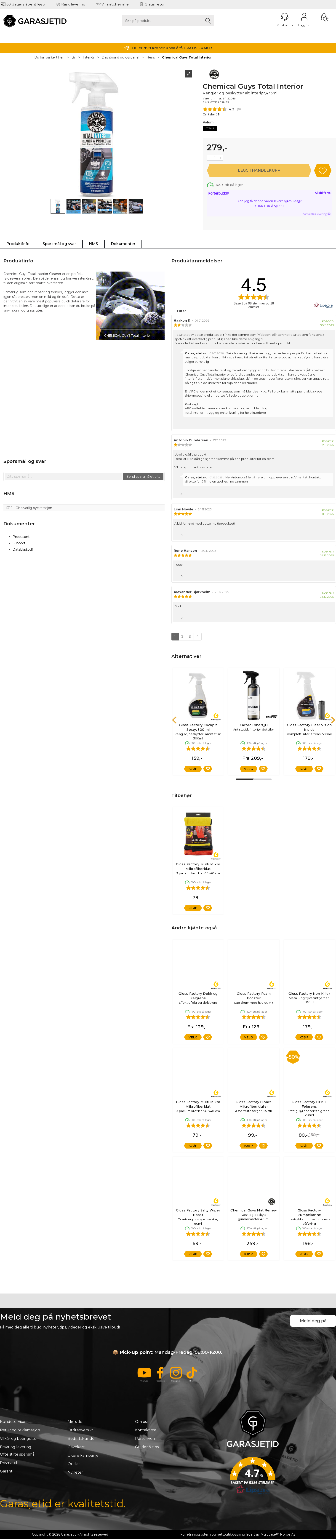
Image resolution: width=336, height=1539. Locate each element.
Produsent (21, 537)
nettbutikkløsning (231, 1534)
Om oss (141, 1421)
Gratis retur (155, 4)
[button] (252, 1477)
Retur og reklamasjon (20, 1430)
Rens (151, 57)
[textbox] (63, 476)
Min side (75, 1421)
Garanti (6, 1471)
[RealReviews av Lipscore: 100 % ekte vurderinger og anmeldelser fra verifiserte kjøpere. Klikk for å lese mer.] (323, 305)
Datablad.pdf (23, 549)
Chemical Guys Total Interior (187, 57)
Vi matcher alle (115, 4)
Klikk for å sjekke (269, 206)
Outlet (74, 1464)
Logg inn (304, 16)
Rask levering (73, 4)
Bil (73, 57)
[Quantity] (215, 157)
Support (19, 543)
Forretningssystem (195, 1534)
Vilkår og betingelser (19, 1438)
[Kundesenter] (284, 16)
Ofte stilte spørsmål (18, 1454)
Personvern (146, 1438)
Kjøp (259, 170)
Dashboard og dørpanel (120, 57)
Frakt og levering (15, 1447)
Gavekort (76, 1447)
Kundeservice (12, 1421)
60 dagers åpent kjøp (25, 4)
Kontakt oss (145, 1430)
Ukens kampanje (83, 1455)
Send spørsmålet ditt (143, 477)
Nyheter (75, 1472)
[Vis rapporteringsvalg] (329, 423)
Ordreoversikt (80, 1430)
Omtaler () (212, 114)
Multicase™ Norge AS (278, 1534)
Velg (248, 769)
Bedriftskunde (81, 1438)
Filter (181, 311)
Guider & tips (147, 1447)
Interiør (88, 57)
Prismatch (9, 1463)
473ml (209, 128)
